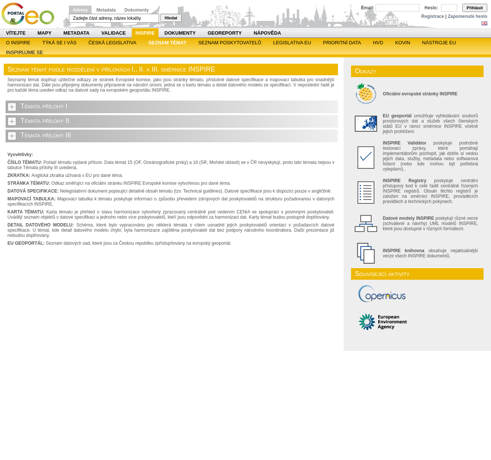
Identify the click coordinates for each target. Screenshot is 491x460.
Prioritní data (342, 42)
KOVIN (402, 42)
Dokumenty (136, 10)
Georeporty (225, 33)
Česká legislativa (113, 42)
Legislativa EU (292, 42)
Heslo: (431, 7)
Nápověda (267, 33)
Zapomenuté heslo (467, 16)
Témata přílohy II (44, 120)
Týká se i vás (59, 42)
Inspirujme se (24, 52)
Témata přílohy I (43, 106)
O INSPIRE (18, 42)
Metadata (106, 10)
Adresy (80, 10)
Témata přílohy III (45, 135)
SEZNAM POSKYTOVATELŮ (229, 42)
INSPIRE (145, 33)
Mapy (45, 33)
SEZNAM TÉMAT (167, 42)
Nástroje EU (439, 42)
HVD (378, 42)
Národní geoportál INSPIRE (30, 14)
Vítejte (16, 33)
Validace (113, 33)
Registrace (432, 16)
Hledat (171, 18)
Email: (367, 7)
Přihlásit (475, 8)
